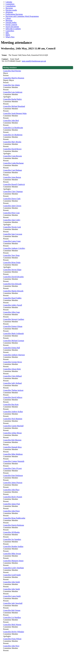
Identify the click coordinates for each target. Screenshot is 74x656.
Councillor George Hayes (12, 362)
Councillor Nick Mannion (12, 419)
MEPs (8, 35)
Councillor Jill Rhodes (11, 532)
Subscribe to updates (13, 29)
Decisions (9, 8)
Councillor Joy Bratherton (12, 135)
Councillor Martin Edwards (13, 291)
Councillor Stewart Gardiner (13, 319)
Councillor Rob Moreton (12, 440)
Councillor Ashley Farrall (12, 305)
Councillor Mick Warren (12, 625)
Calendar (9, 2)
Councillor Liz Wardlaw (12, 617)
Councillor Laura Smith (12, 596)
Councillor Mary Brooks (12, 142)
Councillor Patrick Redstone (13, 525)
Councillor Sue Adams (11, 85)
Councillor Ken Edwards (12, 284)
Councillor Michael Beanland (14, 106)
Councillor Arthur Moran (12, 433)
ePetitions (9, 12)
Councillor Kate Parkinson (13, 475)
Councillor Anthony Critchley (14, 248)
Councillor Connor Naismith (13, 461)
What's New (10, 37)
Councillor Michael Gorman (13, 341)
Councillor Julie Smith (11, 589)
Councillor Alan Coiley (11, 220)
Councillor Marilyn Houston (13, 78)
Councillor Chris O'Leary (12, 468)
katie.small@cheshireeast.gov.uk (34, 61)
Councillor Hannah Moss (12, 447)
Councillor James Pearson (12, 483)
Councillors (10, 31)
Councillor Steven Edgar (12, 270)
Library (8, 18)
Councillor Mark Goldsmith (13, 333)
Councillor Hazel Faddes (12, 298)
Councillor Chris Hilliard (12, 376)
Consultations (11, 6)
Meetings (9, 20)
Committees (10, 4)
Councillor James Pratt (11, 504)
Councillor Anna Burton (12, 177)
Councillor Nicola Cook (12, 227)
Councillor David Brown (12, 149)
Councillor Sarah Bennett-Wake (15, 113)
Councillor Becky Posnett (12, 497)
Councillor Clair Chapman (13, 191)
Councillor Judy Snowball (12, 603)
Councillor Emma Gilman (12, 326)
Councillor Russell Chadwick (14, 184)
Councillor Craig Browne (12, 156)
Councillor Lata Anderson (12, 92)
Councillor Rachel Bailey (12, 99)
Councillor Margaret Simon (13, 561)
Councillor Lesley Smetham (13, 568)
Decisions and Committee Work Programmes (22, 16)
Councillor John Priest (11, 511)
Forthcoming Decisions (14, 14)
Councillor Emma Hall (11, 348)
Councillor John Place (11, 490)
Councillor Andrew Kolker (13, 412)
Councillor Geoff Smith (12, 575)
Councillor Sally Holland (12, 383)
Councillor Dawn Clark (11, 199)
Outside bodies (11, 22)
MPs (7, 33)
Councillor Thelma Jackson (13, 390)
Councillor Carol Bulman (12, 170)
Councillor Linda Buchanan (13, 163)
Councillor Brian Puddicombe (14, 518)
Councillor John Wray (11, 646)
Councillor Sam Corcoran (12, 234)
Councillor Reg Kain (10, 404)
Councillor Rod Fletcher (12, 71)
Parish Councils (11, 25)
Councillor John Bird (11, 120)
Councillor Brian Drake (11, 262)
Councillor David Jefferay (12, 397)
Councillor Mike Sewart (12, 554)
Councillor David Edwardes (13, 277)
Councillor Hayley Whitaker (13, 632)
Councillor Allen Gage (11, 312)
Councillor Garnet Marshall (13, 426)
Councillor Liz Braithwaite (13, 128)
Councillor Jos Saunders (12, 539)
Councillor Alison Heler (12, 369)
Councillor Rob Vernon (11, 610)
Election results (11, 10)
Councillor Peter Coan (11, 213)
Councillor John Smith (11, 582)
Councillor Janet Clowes (12, 206)
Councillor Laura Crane (12, 241)
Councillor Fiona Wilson (12, 639)
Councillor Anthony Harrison (14, 355)
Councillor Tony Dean (11, 255)
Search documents (12, 27)
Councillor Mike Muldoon (13, 454)
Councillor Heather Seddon (13, 546)
